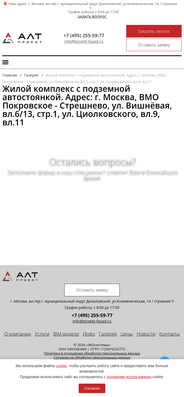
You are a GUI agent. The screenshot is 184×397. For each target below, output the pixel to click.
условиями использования (129, 377)
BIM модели (66, 334)
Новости (146, 334)
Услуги (42, 334)
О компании (17, 334)
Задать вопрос (91, 17)
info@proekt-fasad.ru (83, 41)
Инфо (89, 334)
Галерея (108, 334)
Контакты (169, 334)
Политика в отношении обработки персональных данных (92, 353)
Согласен (92, 388)
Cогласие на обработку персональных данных (92, 357)
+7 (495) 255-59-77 (83, 35)
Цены (126, 334)
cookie (61, 366)
